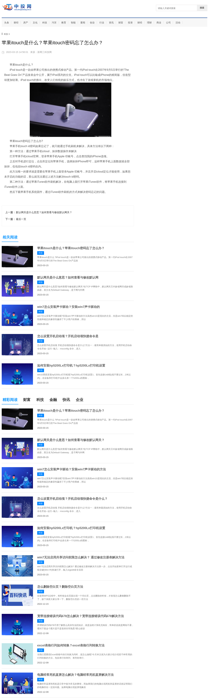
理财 (149, 22)
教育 (63, 22)
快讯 (66, 400)
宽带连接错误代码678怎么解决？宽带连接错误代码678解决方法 (80, 616)
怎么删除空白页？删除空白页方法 (60, 586)
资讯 (111, 22)
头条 (6, 22)
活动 (178, 22)
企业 (79, 400)
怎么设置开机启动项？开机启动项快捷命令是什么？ (72, 498)
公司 (168, 22)
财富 (120, 22)
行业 (101, 22)
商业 (158, 22)
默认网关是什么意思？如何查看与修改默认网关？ (44, 212)
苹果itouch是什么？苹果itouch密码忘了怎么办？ (70, 248)
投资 (130, 22)
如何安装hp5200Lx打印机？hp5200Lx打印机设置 (71, 365)
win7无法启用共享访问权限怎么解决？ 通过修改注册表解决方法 (80, 557)
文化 (35, 22)
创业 (92, 22)
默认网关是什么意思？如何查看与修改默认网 (67, 277)
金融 (53, 400)
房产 (25, 22)
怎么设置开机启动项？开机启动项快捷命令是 (67, 336)
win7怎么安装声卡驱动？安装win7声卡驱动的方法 (71, 469)
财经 (16, 22)
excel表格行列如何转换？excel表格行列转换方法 (70, 645)
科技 (44, 22)
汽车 (54, 22)
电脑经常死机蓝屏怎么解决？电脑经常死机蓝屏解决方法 (75, 674)
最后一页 (21, 219)
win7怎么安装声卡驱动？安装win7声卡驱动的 (68, 307)
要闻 (82, 22)
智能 (73, 22)
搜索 (202, 7)
